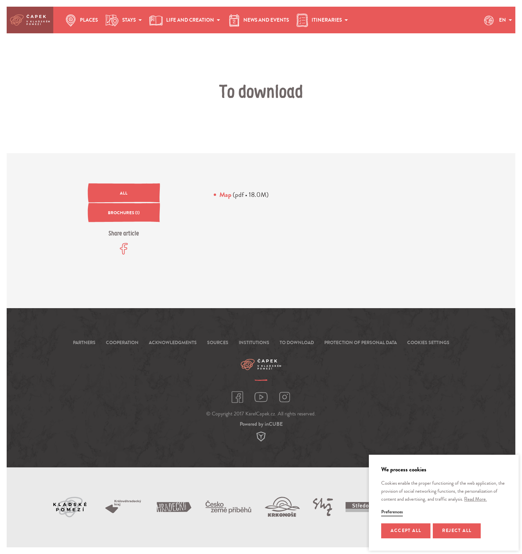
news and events (258, 20)
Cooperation (122, 342)
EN (496, 20)
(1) (123, 213)
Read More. (475, 499)
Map (225, 195)
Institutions (254, 342)
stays (123, 20)
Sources (217, 342)
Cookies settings (428, 342)
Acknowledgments (173, 342)
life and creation (184, 20)
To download (297, 342)
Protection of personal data (360, 342)
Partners (84, 342)
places (80, 20)
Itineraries (322, 20)
